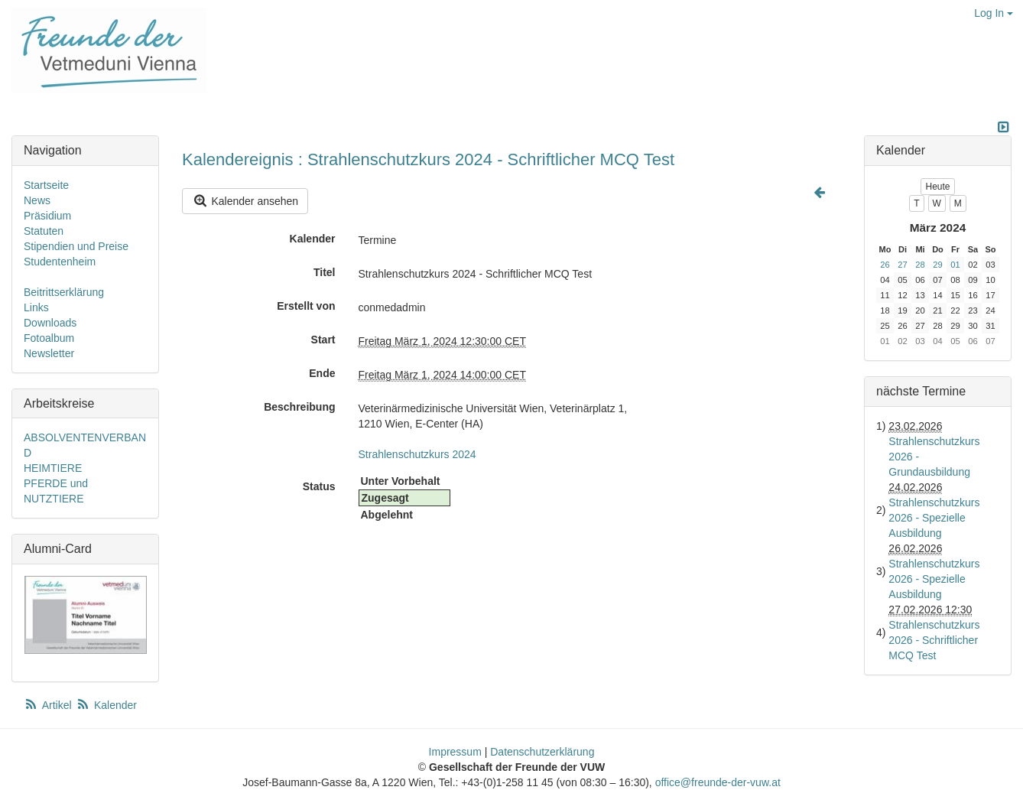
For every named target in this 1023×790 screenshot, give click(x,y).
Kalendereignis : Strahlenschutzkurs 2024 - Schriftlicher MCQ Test (428, 159)
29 (937, 264)
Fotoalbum (49, 338)
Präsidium (47, 216)
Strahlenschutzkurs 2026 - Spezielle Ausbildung (933, 517)
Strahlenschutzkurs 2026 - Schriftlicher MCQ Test (933, 640)
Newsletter (49, 353)
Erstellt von (306, 306)
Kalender (313, 238)
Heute (937, 186)
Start (323, 339)
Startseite (46, 185)
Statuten (43, 231)
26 (884, 264)
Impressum (455, 752)
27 (902, 264)
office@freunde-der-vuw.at (718, 782)
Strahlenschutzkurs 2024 (417, 454)
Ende (322, 373)
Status (319, 486)
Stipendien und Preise (76, 246)
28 (919, 264)
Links (36, 307)
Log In (993, 13)
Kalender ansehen (245, 200)
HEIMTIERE (53, 468)
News (37, 200)
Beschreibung (299, 407)
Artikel (49, 705)
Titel (324, 272)
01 (955, 264)
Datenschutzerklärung (542, 752)
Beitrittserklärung (64, 292)
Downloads (50, 323)
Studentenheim (60, 261)
